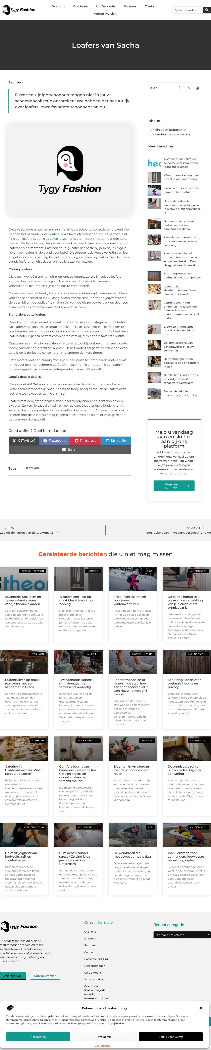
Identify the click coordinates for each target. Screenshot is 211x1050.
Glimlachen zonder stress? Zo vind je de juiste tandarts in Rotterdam (181, 378)
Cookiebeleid (102, 1045)
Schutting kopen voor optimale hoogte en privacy (184, 683)
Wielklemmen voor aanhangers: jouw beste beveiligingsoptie (186, 856)
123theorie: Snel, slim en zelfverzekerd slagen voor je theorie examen (181, 162)
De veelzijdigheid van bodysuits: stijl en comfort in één (181, 362)
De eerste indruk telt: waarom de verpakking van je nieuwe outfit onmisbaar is (185, 602)
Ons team (80, 6)
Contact (151, 6)
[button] (201, 1008)
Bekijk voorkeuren (171, 1036)
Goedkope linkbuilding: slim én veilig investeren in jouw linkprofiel (96, 994)
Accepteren (38, 1036)
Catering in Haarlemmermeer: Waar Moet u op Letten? (180, 290)
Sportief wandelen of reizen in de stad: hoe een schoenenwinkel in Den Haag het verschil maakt (131, 687)
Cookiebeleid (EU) (96, 959)
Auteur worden (105, 13)
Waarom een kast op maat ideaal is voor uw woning (76, 600)
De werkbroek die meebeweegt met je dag (132, 854)
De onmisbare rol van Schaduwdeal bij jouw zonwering (179, 346)
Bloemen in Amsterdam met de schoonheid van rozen (180, 330)
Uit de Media (92, 972)
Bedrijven (15, 82)
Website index (93, 979)
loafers (54, 234)
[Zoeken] (207, 10)
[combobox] (188, 10)
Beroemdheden (94, 965)
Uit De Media (106, 6)
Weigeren (104, 1036)
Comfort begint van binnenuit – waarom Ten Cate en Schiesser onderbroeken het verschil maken (181, 310)
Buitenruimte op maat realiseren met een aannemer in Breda (179, 225)
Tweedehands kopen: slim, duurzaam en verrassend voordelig (182, 241)
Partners (130, 6)
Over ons (58, 6)
